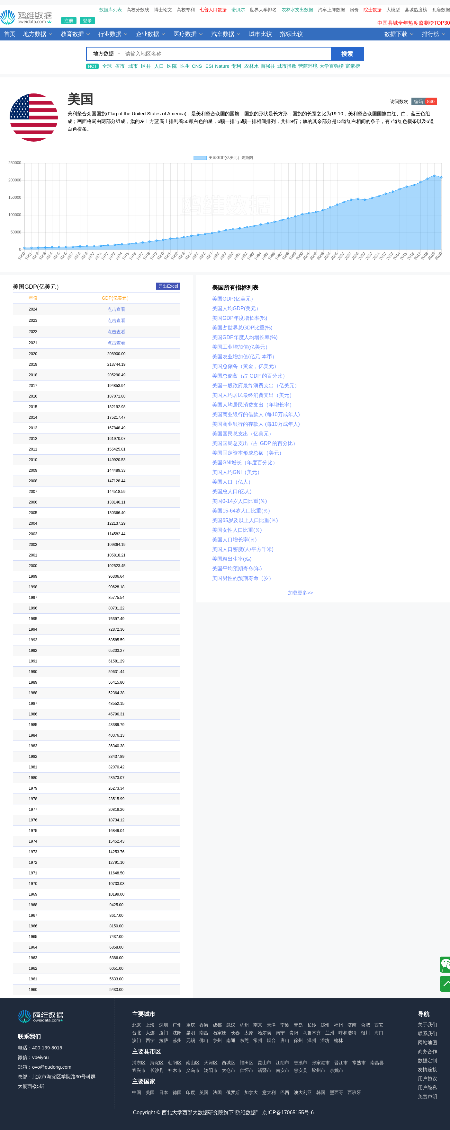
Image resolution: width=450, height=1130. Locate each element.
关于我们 (427, 1024)
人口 (159, 66)
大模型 (393, 9)
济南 (351, 1025)
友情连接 (427, 1069)
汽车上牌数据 (331, 9)
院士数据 (373, 9)
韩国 (320, 1092)
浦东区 (139, 1062)
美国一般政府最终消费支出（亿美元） (256, 385)
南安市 (282, 1070)
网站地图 (427, 1042)
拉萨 (163, 1040)
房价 (354, 9)
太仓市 (228, 1070)
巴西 (284, 1092)
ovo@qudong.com (51, 1067)
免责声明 (427, 1096)
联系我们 (427, 1033)
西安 (378, 1025)
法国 (217, 1092)
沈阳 (177, 1032)
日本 (163, 1092)
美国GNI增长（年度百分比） (245, 462)
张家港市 (321, 1062)
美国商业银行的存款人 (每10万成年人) (256, 424)
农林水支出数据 (297, 9)
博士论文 (163, 9)
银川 (365, 1032)
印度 (190, 1092)
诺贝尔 (238, 9)
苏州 (177, 1040)
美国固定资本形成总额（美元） (248, 453)
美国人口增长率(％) (234, 539)
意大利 (269, 1092)
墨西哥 (336, 1092)
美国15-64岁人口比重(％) (241, 510)
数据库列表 (110, 9)
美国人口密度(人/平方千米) (243, 549)
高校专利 (186, 9)
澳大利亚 (303, 1092)
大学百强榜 (332, 66)
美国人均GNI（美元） (237, 472)
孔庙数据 (441, 9)
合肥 (365, 1025)
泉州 (217, 1040)
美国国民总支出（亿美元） (243, 433)
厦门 (163, 1032)
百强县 (268, 66)
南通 (230, 1040)
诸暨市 (264, 1070)
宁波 (284, 1025)
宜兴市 (139, 1070)
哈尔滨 (264, 1032)
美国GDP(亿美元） (234, 299)
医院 (172, 66)
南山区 (193, 1062)
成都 (217, 1025)
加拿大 (251, 1092)
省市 (120, 66)
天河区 (211, 1062)
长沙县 (157, 1070)
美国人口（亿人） (232, 482)
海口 (378, 1032)
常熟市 (359, 1062)
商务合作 (427, 1051)
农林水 (251, 66)
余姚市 (336, 1070)
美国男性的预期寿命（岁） (243, 578)
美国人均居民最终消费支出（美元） (253, 395)
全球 (107, 66)
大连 (150, 1032)
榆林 (338, 1040)
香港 (203, 1025)
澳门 (136, 1040)
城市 (133, 66)
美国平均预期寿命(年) (237, 568)
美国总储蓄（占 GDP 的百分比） (250, 376)
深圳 (163, 1025)
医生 (185, 66)
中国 (136, 1092)
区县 (146, 66)
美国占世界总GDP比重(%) (242, 327)
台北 (136, 1032)
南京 (257, 1025)
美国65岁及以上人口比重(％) (245, 520)
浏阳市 (211, 1070)
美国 (80, 99)
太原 (248, 1032)
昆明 (190, 1032)
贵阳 (293, 1032)
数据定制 (427, 1060)
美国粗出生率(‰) (232, 559)
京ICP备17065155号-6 (288, 1112)
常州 (257, 1040)
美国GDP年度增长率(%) (239, 318)
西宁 (150, 1040)
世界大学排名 (263, 9)
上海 (150, 1025)
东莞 (244, 1040)
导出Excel (168, 286)
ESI (209, 66)
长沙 (311, 1025)
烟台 (271, 1040)
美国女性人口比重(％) (237, 530)
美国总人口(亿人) (232, 491)
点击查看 (116, 309)
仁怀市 (246, 1070)
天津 (271, 1025)
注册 (68, 20)
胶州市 (318, 1070)
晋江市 (341, 1062)
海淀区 (157, 1062)
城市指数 (286, 66)
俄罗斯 (233, 1092)
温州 (311, 1040)
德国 (177, 1092)
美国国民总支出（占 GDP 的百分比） (255, 443)
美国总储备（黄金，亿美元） (245, 366)
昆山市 (264, 1062)
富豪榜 (353, 66)
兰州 (329, 1032)
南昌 (203, 1032)
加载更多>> (300, 592)
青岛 (298, 1025)
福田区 (246, 1062)
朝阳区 (175, 1062)
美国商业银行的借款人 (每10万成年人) (256, 414)
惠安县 (300, 1070)
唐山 (284, 1040)
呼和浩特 (347, 1032)
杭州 (244, 1025)
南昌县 (377, 1062)
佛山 (203, 1040)
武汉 (230, 1025)
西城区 (228, 1062)
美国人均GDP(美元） (236, 308)
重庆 (190, 1025)
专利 (236, 66)
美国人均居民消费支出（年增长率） (253, 404)
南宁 (280, 1032)
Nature (222, 66)
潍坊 (324, 1040)
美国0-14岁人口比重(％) (239, 501)
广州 (177, 1025)
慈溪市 (300, 1062)
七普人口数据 (213, 9)
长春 (235, 1032)
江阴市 (282, 1062)
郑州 (324, 1025)
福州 (338, 1025)
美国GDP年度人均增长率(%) (245, 337)
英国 (203, 1092)
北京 (136, 1025)
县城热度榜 (416, 9)
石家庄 (219, 1032)
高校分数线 (138, 9)
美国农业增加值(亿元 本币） (244, 356)
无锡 (190, 1040)
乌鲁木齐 (312, 1032)
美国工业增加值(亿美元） (241, 347)
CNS (197, 66)
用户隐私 (427, 1087)
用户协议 (427, 1078)
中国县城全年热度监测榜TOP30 (413, 27)
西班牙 (354, 1092)
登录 (87, 20)
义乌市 (193, 1070)
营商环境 (308, 66)
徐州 (298, 1040)
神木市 (175, 1070)
